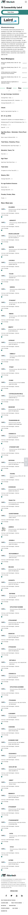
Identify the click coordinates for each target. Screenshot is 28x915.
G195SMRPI (12, 713)
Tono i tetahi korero (16, 902)
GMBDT (11, 780)
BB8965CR (12, 793)
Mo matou (3, 905)
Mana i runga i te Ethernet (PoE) (9, 137)
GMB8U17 (12, 353)
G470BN (11, 860)
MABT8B (11, 247)
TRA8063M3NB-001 (14, 420)
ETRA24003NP (13, 620)
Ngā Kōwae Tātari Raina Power (9, 162)
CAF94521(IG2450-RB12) (16, 393)
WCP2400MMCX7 (14, 553)
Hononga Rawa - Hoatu (7, 97)
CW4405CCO (12, 673)
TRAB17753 (12, 500)
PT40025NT (12, 300)
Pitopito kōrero (5, 908)
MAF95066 (12, 593)
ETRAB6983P (12, 807)
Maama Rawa (5, 187)
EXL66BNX (12, 207)
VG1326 (11, 273)
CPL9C (12, 847)
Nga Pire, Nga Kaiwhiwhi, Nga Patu (9, 111)
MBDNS (11, 313)
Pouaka (3, 198)
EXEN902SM (12, 487)
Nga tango (15, 908)
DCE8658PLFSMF (13, 740)
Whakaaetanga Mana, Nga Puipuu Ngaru (11, 145)
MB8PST (10, 327)
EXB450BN (12, 727)
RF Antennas (6, 124)
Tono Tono (10, 12)
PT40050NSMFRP (14, 820)
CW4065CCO (12, 433)
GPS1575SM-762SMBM (16, 607)
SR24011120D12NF (14, 233)
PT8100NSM (12, 700)
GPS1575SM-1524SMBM (17, 687)
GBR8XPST (12, 220)
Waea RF (5, 127)
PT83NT (11, 367)
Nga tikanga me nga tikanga (8, 900)
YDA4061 (12, 473)
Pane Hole (4, 153)
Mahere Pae (4, 910)
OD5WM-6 (11, 540)
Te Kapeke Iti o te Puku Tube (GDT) (9, 170)
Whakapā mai (12, 905)
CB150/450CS (12, 753)
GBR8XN (12, 287)
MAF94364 (11, 460)
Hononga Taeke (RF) (7, 178)
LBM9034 (11, 527)
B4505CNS (12, 633)
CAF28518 (11, 260)
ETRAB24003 (12, 647)
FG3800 (11, 380)
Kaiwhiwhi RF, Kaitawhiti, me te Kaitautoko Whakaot (13, 119)
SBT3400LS (12, 660)
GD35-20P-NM (13, 767)
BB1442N (11, 567)
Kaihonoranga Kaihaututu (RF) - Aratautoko (11, 100)
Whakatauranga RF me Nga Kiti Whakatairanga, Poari (13, 122)
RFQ (1, 217)
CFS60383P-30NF (14, 447)
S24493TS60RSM (13, 513)
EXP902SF (12, 340)
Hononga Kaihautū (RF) (7, 103)
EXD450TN (12, 580)
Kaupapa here (4, 902)
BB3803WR (12, 407)
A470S (11, 833)
